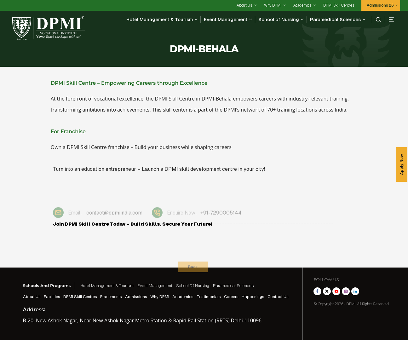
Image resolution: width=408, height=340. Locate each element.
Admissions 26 (380, 5)
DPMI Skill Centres (338, 5)
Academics (302, 5)
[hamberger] (389, 19)
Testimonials (209, 296)
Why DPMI (272, 5)
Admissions (136, 296)
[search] (376, 19)
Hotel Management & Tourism (159, 19)
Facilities (52, 296)
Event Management (225, 19)
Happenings (253, 296)
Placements (111, 296)
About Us (244, 5)
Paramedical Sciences (335, 19)
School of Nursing (278, 19)
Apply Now (401, 164)
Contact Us (278, 296)
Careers (231, 296)
